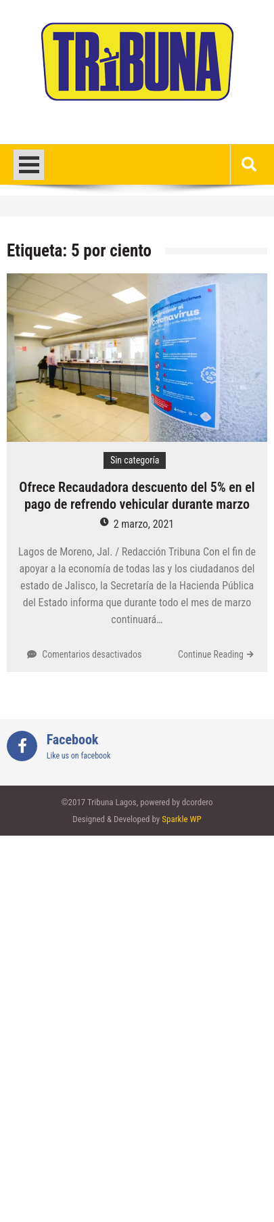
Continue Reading (211, 654)
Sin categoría (135, 460)
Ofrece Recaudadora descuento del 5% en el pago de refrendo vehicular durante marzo (136, 495)
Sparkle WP (181, 819)
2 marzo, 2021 (144, 524)
